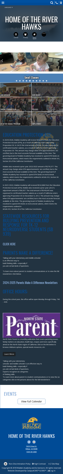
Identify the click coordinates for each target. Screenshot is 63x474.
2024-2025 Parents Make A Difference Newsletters (30, 282)
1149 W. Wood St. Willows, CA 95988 (31, 447)
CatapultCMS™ (33, 470)
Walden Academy (31, 23)
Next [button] (61, 61)
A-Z (53, 464)
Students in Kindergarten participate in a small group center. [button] (30, 81)
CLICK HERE (9, 244)
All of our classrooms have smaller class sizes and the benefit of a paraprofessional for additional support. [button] (33, 81)
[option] (31, 62)
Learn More (9, 354)
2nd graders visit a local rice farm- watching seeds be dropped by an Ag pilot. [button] (16, 81)
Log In (52, 470)
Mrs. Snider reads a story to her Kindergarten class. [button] (20, 81)
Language (9, 7)
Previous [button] (2, 61)
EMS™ (43, 470)
